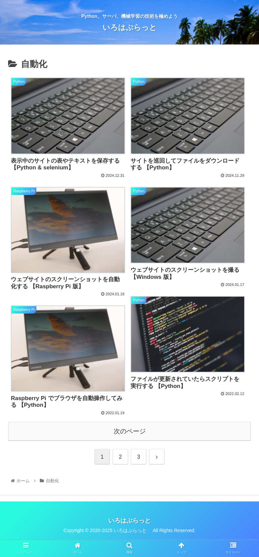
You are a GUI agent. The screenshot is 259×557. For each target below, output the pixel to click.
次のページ (130, 431)
